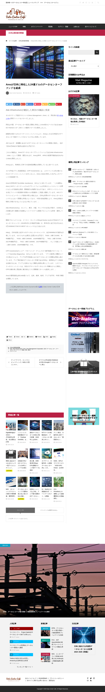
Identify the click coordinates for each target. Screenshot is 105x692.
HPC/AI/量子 (84, 227)
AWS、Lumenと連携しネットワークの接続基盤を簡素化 (85, 212)
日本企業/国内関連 (16, 33)
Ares (24, 348)
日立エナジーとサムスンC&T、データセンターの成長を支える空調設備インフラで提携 (85, 192)
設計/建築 (84, 186)
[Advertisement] (65, 14)
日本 (26, 350)
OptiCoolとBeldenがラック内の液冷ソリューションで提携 (85, 233)
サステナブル (84, 259)
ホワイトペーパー (37, 26)
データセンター (51, 348)
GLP (45, 348)
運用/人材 (83, 249)
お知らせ (76, 26)
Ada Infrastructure (17, 348)
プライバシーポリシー (57, 678)
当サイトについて (90, 26)
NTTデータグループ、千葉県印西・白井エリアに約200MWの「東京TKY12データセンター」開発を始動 (85, 172)
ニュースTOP (13, 26)
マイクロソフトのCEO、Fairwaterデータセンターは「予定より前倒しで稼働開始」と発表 (85, 222)
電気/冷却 (84, 196)
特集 (24, 26)
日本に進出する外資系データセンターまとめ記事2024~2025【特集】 (85, 202)
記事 (40, 287)
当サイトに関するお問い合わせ (37, 680)
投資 (23, 350)
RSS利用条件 (43, 678)
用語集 (50, 26)
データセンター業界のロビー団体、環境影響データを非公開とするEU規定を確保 (85, 255)
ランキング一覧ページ (24, 667)
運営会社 (52, 680)
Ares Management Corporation (34, 348)
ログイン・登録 (63, 26)
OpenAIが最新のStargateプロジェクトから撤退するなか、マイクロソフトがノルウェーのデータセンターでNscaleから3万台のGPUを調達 (85, 267)
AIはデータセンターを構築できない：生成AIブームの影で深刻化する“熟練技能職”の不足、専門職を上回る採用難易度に (85, 244)
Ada (11, 348)
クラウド (83, 273)
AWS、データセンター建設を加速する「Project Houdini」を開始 (83, 182)
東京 (29, 350)
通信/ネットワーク (86, 215)
